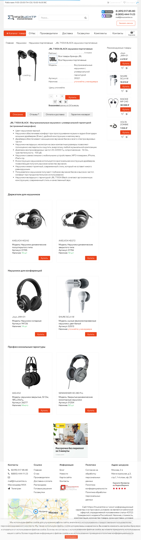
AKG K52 (16, 393)
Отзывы (34, 114)
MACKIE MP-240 (124, 100)
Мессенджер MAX (17, 484)
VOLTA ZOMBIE (124, 123)
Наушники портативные (41, 43)
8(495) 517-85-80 (18, 470)
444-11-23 (125, 14)
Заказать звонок (126, 23)
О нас (36, 473)
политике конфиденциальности (117, 533)
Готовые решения (43, 488)
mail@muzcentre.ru (124, 17)
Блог (62, 470)
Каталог (15, 33)
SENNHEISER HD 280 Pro (71, 393)
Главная (10, 43)
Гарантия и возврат (80, 115)
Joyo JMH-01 (18, 317)
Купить (72, 97)
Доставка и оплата (43, 481)
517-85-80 (125, 10)
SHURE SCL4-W (66, 317)
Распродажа (40, 484)
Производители (49, 33)
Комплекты (101, 33)
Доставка (67, 33)
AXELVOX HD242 (20, 241)
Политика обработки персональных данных (96, 496)
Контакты (117, 33)
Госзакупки (83, 33)
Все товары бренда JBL (70, 56)
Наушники (21, 43)
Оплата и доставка (55, 115)
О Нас (32, 33)
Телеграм (14, 488)
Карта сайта (65, 477)
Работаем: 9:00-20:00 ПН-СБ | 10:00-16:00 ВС (26, 2)
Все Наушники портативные (72, 60)
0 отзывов (88, 53)
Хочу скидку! (54, 106)
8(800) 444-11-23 (18, 473)
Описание (18, 115)
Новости (64, 473)
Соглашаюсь (71, 537)
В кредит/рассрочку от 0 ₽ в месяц (64, 106)
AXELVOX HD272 (67, 241)
